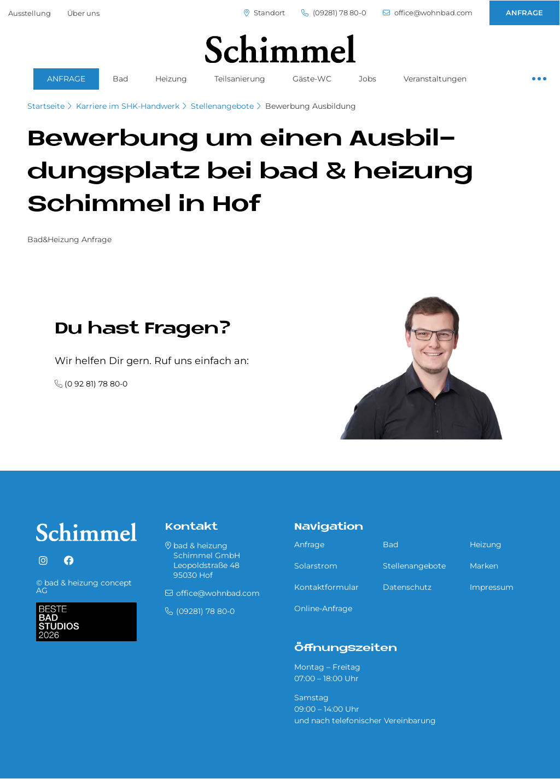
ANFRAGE (524, 12)
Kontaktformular (326, 587)
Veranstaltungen (435, 79)
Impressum (492, 587)
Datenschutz (407, 587)
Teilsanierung (239, 79)
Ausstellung (29, 13)
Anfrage (309, 544)
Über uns (83, 13)
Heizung (171, 79)
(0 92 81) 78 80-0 (96, 384)
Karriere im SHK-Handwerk (127, 106)
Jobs (367, 79)
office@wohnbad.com (427, 12)
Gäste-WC (312, 79)
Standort (264, 12)
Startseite (46, 106)
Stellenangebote (222, 106)
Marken (484, 566)
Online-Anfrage (323, 608)
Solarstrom (315, 566)
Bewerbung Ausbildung (310, 106)
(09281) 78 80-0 (333, 12)
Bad (120, 79)
